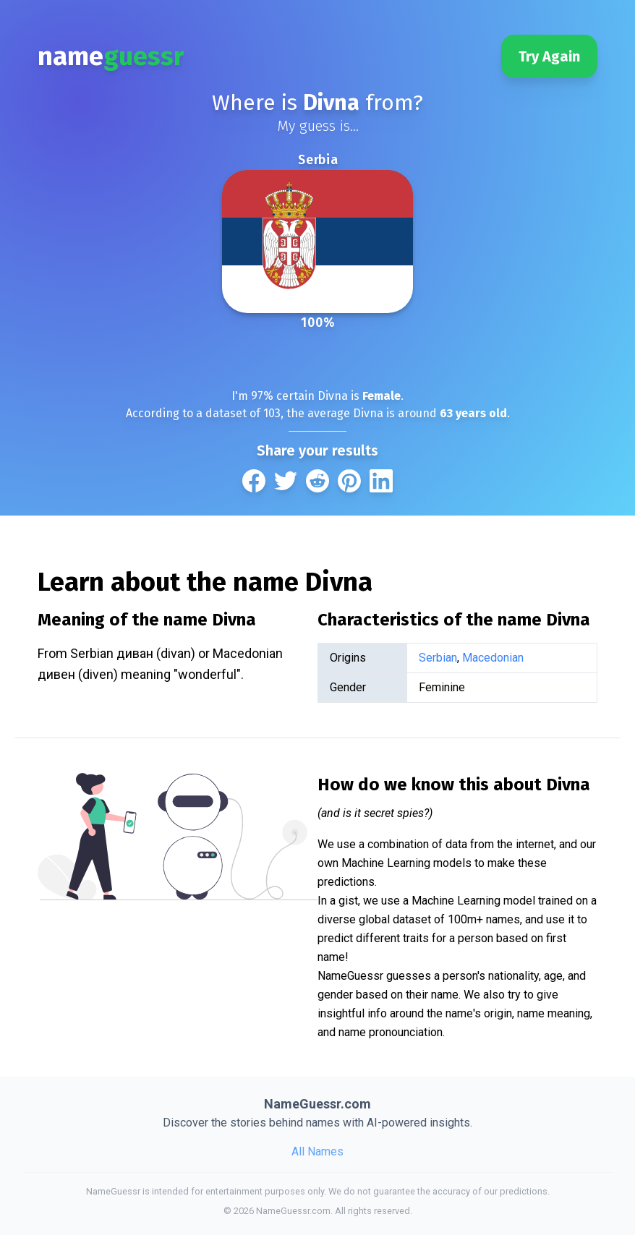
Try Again (549, 56)
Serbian (438, 657)
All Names (317, 1151)
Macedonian (493, 657)
